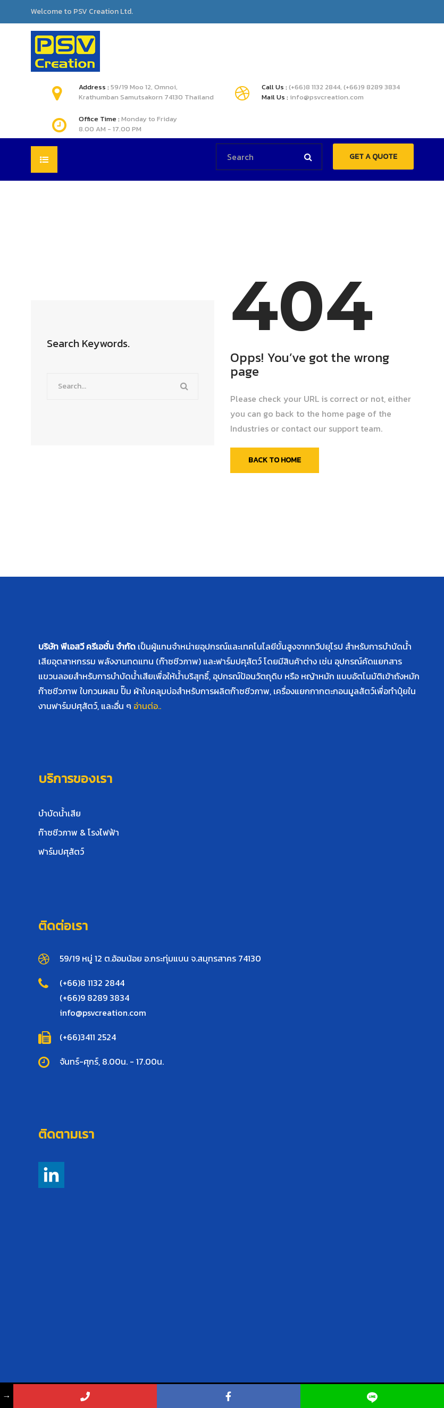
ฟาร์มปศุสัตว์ (61, 851)
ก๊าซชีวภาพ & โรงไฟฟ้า (78, 832)
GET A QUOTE (373, 156)
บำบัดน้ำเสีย (59, 813)
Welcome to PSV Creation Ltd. (82, 11)
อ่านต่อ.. (147, 705)
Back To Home (274, 460)
